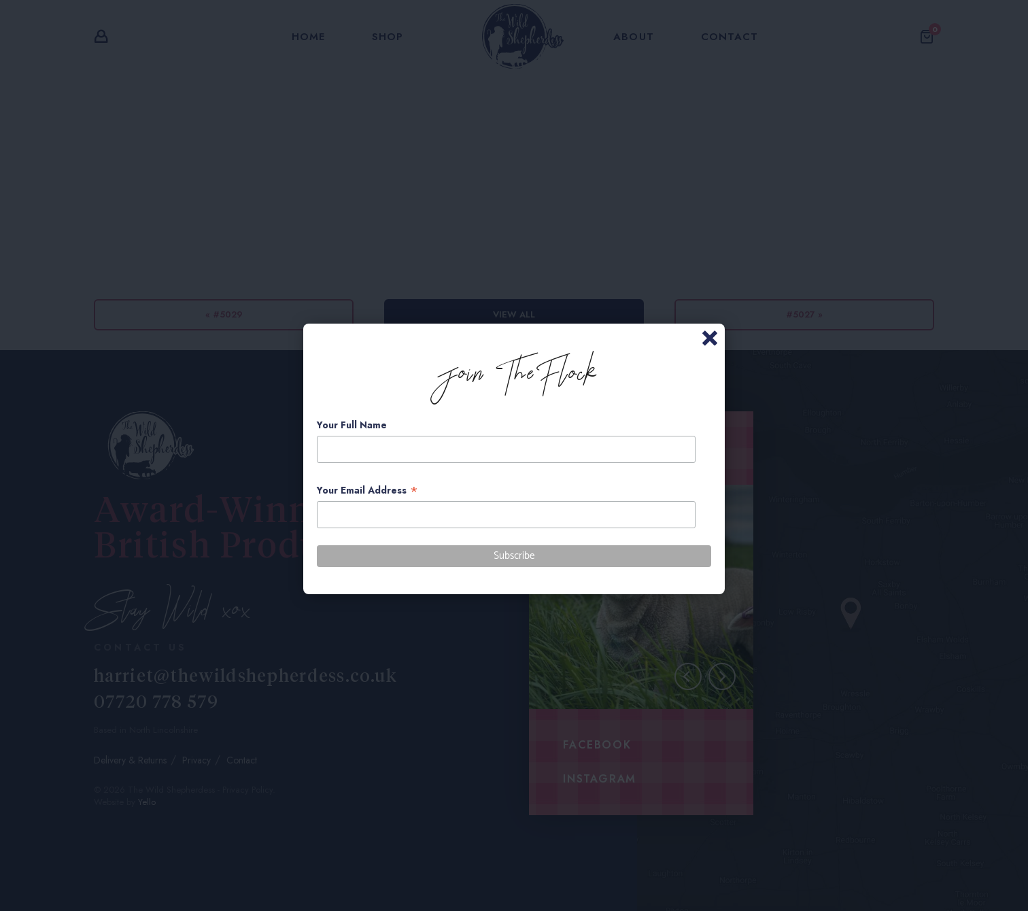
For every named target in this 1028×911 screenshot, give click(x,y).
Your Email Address (367, 490)
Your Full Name (352, 425)
